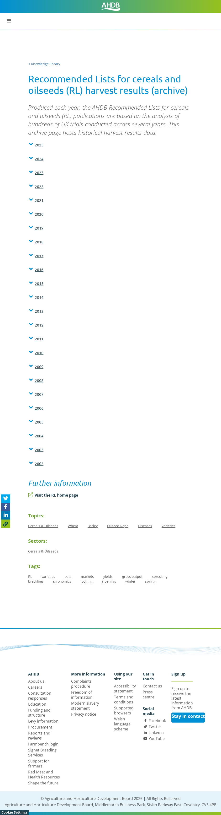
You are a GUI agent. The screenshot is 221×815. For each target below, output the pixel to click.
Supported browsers (123, 710)
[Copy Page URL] (5, 524)
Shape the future (43, 783)
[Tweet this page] (5, 498)
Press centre (148, 694)
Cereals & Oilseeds (43, 526)
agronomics (62, 581)
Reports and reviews (39, 735)
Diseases (145, 526)
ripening (109, 581)
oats (68, 576)
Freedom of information (82, 695)
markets (87, 576)
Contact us (152, 686)
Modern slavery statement (85, 706)
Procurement (40, 727)
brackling (35, 581)
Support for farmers (38, 763)
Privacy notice (83, 714)
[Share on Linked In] (5, 515)
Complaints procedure (81, 684)
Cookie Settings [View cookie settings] (14, 812)
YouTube (157, 738)
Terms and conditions (123, 699)
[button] (110, 144)
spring (150, 581)
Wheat (73, 526)
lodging (87, 581)
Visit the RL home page (53, 495)
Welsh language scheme (122, 724)
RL (30, 576)
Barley (93, 526)
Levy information (43, 721)
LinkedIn (156, 732)
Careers (35, 687)
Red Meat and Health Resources (44, 774)
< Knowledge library (44, 64)
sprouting (160, 576)
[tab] (110, 145)
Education (37, 704)
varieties (48, 576)
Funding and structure (39, 713)
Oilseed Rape (117, 526)
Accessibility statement (125, 688)
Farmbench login (43, 744)
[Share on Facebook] (5, 507)
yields (108, 576)
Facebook (157, 720)
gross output (132, 576)
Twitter (155, 726)
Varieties (168, 526)
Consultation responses (39, 696)
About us (36, 681)
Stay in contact (188, 716)
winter (130, 581)
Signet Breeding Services (42, 752)
